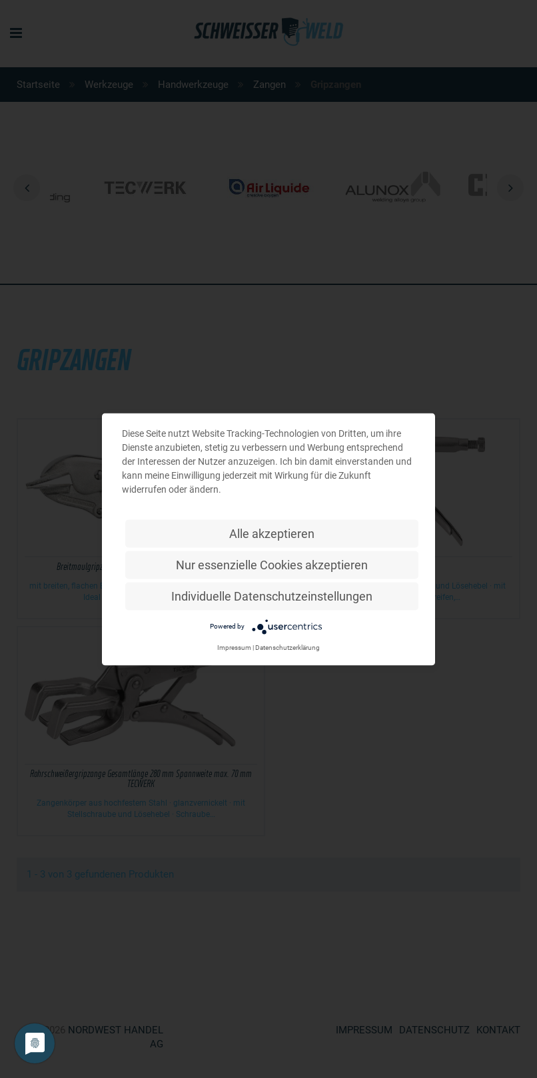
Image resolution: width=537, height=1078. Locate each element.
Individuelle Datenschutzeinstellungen (271, 596)
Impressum (234, 647)
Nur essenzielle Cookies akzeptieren (272, 564)
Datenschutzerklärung (287, 647)
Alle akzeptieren (271, 533)
